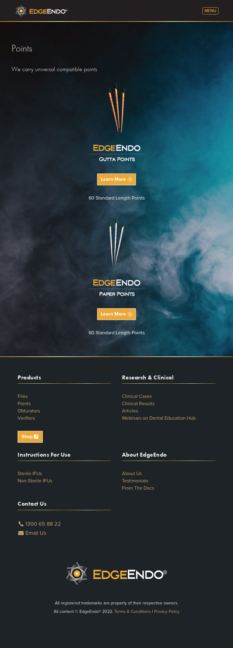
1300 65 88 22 (43, 524)
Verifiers (26, 418)
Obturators (29, 411)
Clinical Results (138, 404)
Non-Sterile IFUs (35, 481)
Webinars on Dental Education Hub (159, 418)
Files (23, 396)
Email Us (35, 533)
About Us (132, 474)
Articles (130, 411)
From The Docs (138, 488)
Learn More (113, 179)
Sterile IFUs (30, 474)
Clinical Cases (137, 396)
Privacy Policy (167, 611)
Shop (27, 437)
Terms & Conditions (132, 611)
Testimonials (135, 481)
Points (24, 404)
